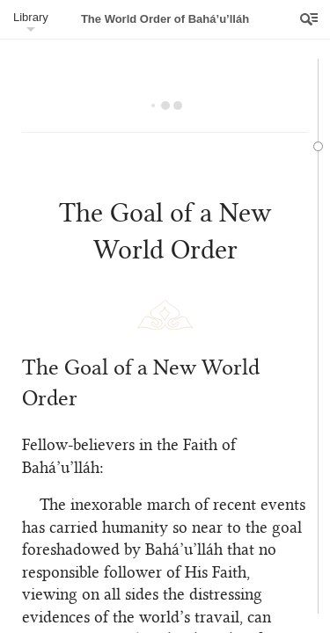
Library (30, 17)
